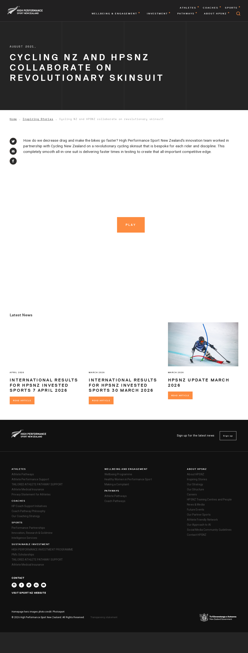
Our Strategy (195, 484)
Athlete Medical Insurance (28, 489)
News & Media (196, 504)
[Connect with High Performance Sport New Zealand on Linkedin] (36, 585)
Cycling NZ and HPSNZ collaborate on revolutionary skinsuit (111, 119)
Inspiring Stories (38, 119)
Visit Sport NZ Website (29, 592)
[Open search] (238, 14)
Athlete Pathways (23, 474)
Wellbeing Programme (118, 474)
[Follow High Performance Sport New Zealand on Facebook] (21, 585)
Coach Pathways (114, 501)
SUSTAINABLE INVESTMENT (31, 544)
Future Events (195, 509)
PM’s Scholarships (23, 554)
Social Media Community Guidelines (209, 529)
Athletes (19, 469)
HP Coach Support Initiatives (29, 506)
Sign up (228, 435)
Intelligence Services (24, 537)
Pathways (111, 490)
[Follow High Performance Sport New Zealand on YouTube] (43, 585)
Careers (192, 494)
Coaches (18, 500)
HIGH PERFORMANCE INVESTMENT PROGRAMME (42, 549)
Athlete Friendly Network (202, 519)
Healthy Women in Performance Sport (128, 479)
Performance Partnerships (28, 527)
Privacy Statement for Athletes (31, 494)
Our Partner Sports (199, 514)
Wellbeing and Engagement (126, 469)
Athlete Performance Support (30, 479)
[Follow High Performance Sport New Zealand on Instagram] (14, 585)
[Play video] (131, 225)
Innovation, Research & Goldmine (32, 532)
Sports (17, 522)
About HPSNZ (197, 469)
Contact (18, 578)
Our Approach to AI (199, 524)
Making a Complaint (116, 484)
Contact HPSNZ (196, 534)
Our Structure (195, 489)
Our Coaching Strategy (26, 516)
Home (13, 119)
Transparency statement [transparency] (104, 617)
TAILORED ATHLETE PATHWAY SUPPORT (37, 484)
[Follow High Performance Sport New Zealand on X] (28, 585)
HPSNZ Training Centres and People (209, 499)
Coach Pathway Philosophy (28, 511)
